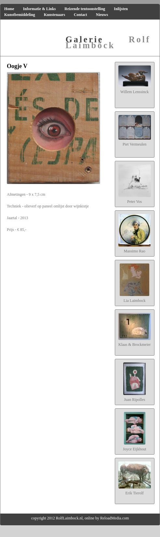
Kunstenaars (54, 14)
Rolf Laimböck (108, 42)
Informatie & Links (39, 9)
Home (9, 9)
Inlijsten (121, 9)
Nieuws (102, 14)
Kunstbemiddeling (19, 14)
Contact (80, 14)
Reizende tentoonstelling (84, 9)
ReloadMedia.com (114, 518)
